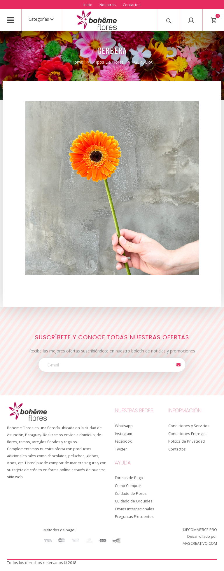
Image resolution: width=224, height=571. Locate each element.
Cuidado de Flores (131, 493)
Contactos (132, 4)
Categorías (41, 19)
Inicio (87, 4)
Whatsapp (124, 425)
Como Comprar (128, 485)
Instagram (123, 433)
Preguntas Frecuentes (134, 516)
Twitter (121, 449)
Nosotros (107, 4)
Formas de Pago (129, 477)
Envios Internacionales (134, 509)
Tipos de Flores (109, 62)
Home (77, 62)
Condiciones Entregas (187, 433)
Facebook (123, 441)
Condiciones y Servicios (188, 425)
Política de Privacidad (186, 441)
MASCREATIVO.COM (200, 543)
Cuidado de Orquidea (134, 501)
